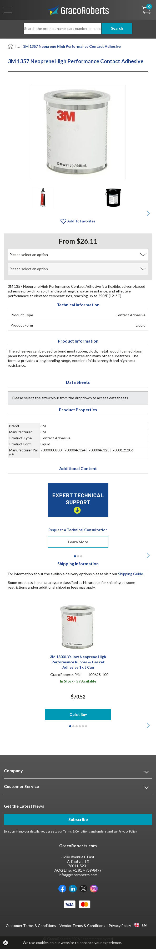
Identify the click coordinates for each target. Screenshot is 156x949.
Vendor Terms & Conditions (82, 925)
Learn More (78, 542)
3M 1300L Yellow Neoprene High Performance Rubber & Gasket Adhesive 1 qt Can (78, 661)
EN (140, 925)
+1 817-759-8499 (87, 870)
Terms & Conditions (76, 831)
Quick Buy (78, 714)
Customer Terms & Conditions (31, 925)
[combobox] (140, 925)
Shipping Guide (130, 574)
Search (117, 28)
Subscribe (78, 819)
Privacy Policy (128, 831)
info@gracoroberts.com (78, 874)
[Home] (11, 46)
